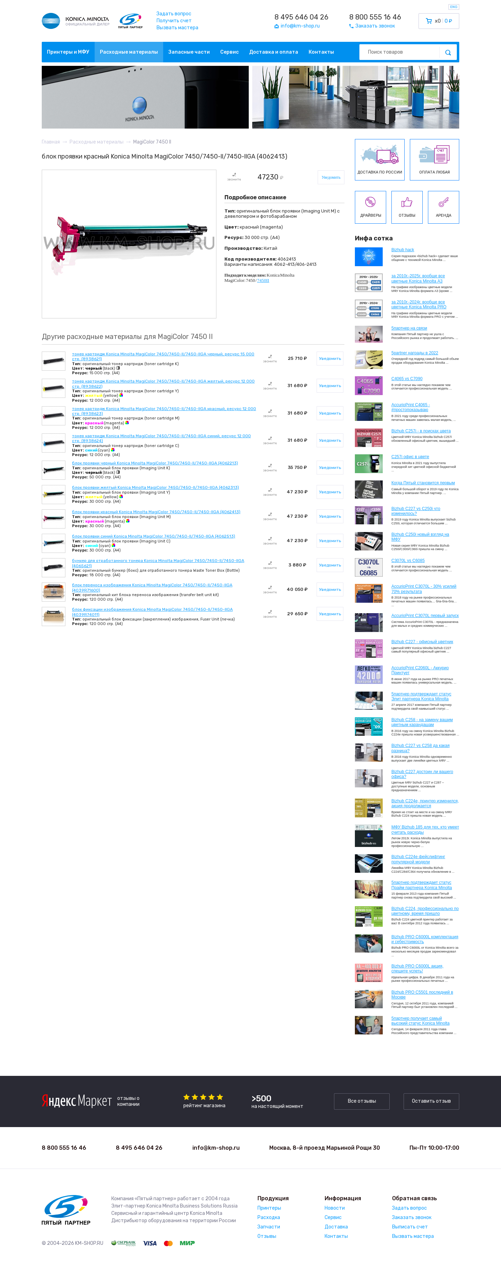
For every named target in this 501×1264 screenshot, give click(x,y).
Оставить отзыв (431, 1101)
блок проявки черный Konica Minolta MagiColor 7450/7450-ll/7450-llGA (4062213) (155, 463)
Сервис (229, 52)
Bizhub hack (402, 249)
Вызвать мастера (177, 28)
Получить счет (174, 21)
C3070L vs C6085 (408, 560)
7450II (263, 280)
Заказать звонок (411, 1217)
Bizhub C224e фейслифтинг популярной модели (418, 859)
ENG (454, 7)
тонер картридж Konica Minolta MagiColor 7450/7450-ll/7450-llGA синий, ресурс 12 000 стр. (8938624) (161, 438)
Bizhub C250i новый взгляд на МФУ (420, 537)
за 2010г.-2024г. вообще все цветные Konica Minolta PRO (418, 304)
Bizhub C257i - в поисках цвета (421, 431)
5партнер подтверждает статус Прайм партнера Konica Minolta (421, 885)
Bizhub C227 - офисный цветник (422, 641)
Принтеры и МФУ (68, 52)
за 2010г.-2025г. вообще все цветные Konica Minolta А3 (418, 278)
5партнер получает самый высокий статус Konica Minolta (420, 1021)
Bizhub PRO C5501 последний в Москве (422, 995)
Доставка (336, 1227)
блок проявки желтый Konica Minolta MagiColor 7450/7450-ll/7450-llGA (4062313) (155, 487)
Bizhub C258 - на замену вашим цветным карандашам (422, 722)
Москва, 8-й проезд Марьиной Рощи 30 (324, 1147)
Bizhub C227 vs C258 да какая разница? (420, 748)
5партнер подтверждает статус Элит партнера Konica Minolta (421, 696)
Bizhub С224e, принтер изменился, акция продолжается (425, 803)
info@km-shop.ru (216, 1147)
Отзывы (266, 1236)
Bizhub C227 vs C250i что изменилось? (415, 511)
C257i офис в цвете (410, 456)
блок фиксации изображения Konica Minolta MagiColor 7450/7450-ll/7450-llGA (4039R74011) (152, 612)
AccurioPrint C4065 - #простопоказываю (410, 407)
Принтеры (269, 1208)
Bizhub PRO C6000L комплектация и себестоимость (424, 939)
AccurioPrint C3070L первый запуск (425, 615)
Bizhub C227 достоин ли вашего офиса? (422, 774)
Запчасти (268, 1227)
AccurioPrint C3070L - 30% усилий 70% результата (423, 589)
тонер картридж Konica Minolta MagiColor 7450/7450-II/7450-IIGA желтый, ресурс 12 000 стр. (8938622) (163, 383)
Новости (335, 1208)
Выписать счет (410, 1227)
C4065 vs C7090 (406, 378)
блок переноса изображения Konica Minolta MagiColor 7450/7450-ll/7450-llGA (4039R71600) (152, 587)
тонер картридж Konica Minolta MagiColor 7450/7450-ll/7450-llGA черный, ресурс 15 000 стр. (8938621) (163, 356)
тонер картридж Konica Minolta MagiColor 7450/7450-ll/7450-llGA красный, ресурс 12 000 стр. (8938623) (164, 411)
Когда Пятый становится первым (423, 482)
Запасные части (189, 52)
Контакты (321, 52)
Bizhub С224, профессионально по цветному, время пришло (425, 911)
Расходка (268, 1217)
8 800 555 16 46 (375, 17)
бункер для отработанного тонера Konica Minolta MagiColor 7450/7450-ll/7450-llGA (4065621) (158, 563)
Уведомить (331, 177)
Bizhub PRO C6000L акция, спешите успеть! (417, 968)
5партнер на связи (409, 328)
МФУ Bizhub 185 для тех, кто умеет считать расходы (425, 829)
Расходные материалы (129, 52)
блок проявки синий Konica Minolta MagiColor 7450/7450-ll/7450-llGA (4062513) (153, 536)
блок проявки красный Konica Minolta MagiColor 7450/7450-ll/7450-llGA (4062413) (156, 511)
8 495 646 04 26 (301, 17)
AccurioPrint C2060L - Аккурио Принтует (420, 670)
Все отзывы (362, 1101)
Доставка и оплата (273, 52)
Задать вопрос (174, 14)
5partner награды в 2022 (414, 352)
